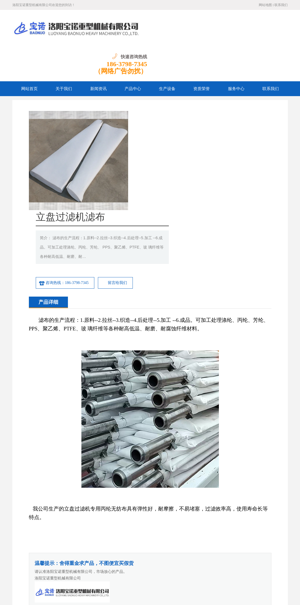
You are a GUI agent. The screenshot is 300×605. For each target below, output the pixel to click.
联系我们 (281, 5)
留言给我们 (220, 148)
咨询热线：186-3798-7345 (167, 148)
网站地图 (265, 5)
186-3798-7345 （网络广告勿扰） (261, 32)
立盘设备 (263, 482)
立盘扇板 (52, 482)
